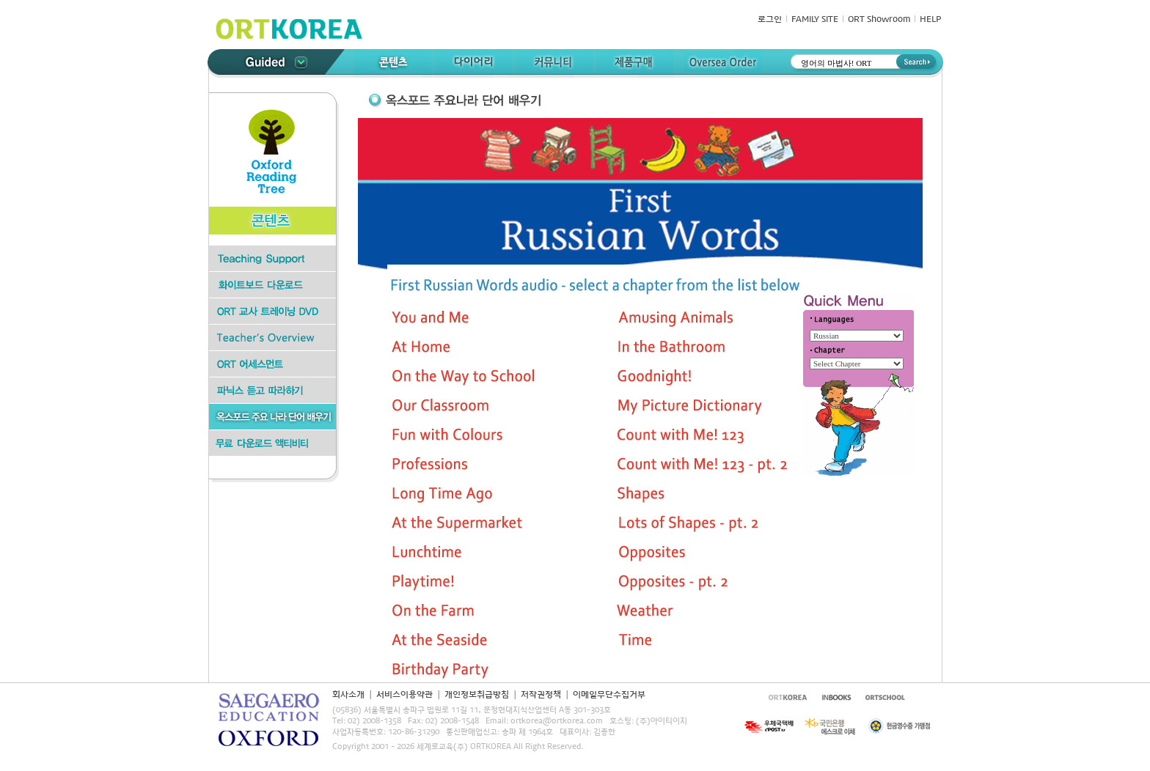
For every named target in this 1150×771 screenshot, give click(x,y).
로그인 (770, 19)
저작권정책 (541, 694)
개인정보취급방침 (476, 694)
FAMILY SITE (814, 19)
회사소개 (348, 694)
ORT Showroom (879, 19)
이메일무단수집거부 (609, 694)
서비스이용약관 (404, 694)
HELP (930, 19)
